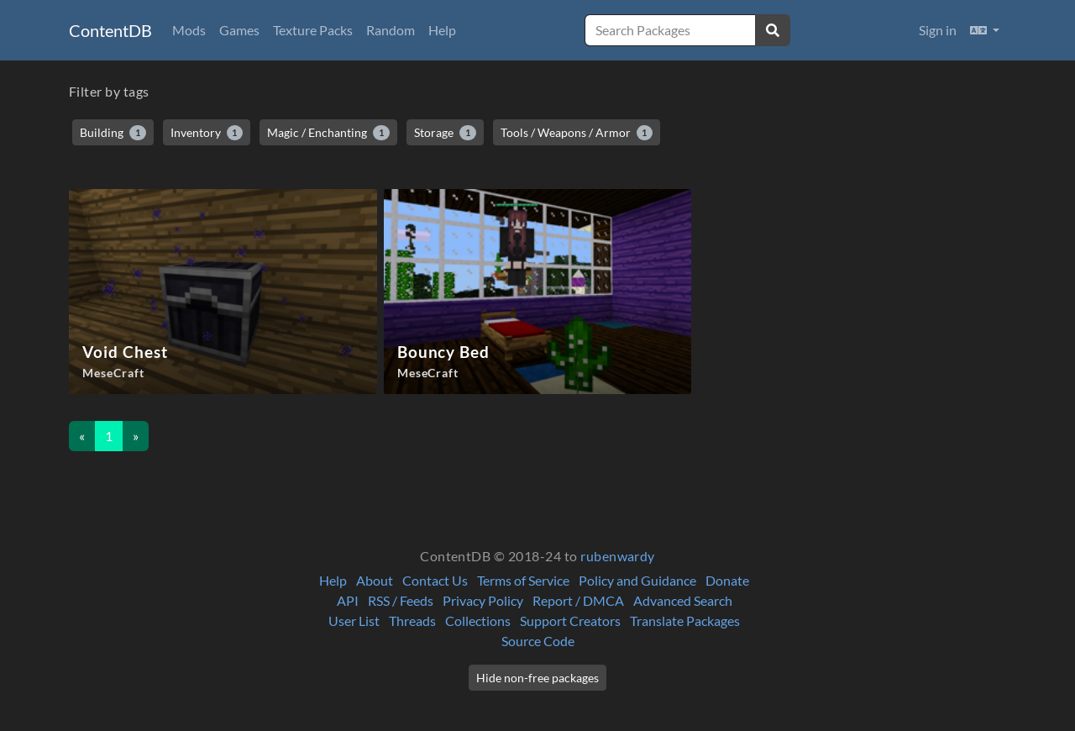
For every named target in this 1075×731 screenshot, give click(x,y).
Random (390, 30)
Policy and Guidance (637, 580)
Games (239, 30)
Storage (445, 132)
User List (354, 620)
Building (113, 132)
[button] (984, 30)
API (348, 600)
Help (442, 30)
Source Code (537, 641)
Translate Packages (685, 620)
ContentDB (110, 30)
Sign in (938, 30)
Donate (727, 580)
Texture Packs (313, 30)
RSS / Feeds (400, 600)
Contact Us (435, 580)
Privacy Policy (483, 600)
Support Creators (570, 620)
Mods (189, 30)
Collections (478, 620)
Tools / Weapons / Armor (577, 132)
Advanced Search (682, 600)
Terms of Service (523, 580)
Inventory (207, 132)
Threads (412, 620)
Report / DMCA (578, 600)
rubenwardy (617, 556)
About (374, 580)
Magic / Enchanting (328, 132)
